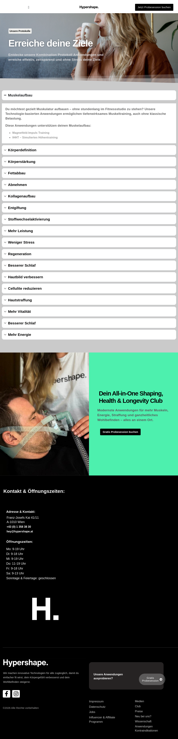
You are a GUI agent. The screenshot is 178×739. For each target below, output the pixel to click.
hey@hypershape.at (20, 531)
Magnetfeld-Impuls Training (30, 132)
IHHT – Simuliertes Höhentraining (35, 137)
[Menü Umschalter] (28, 7)
